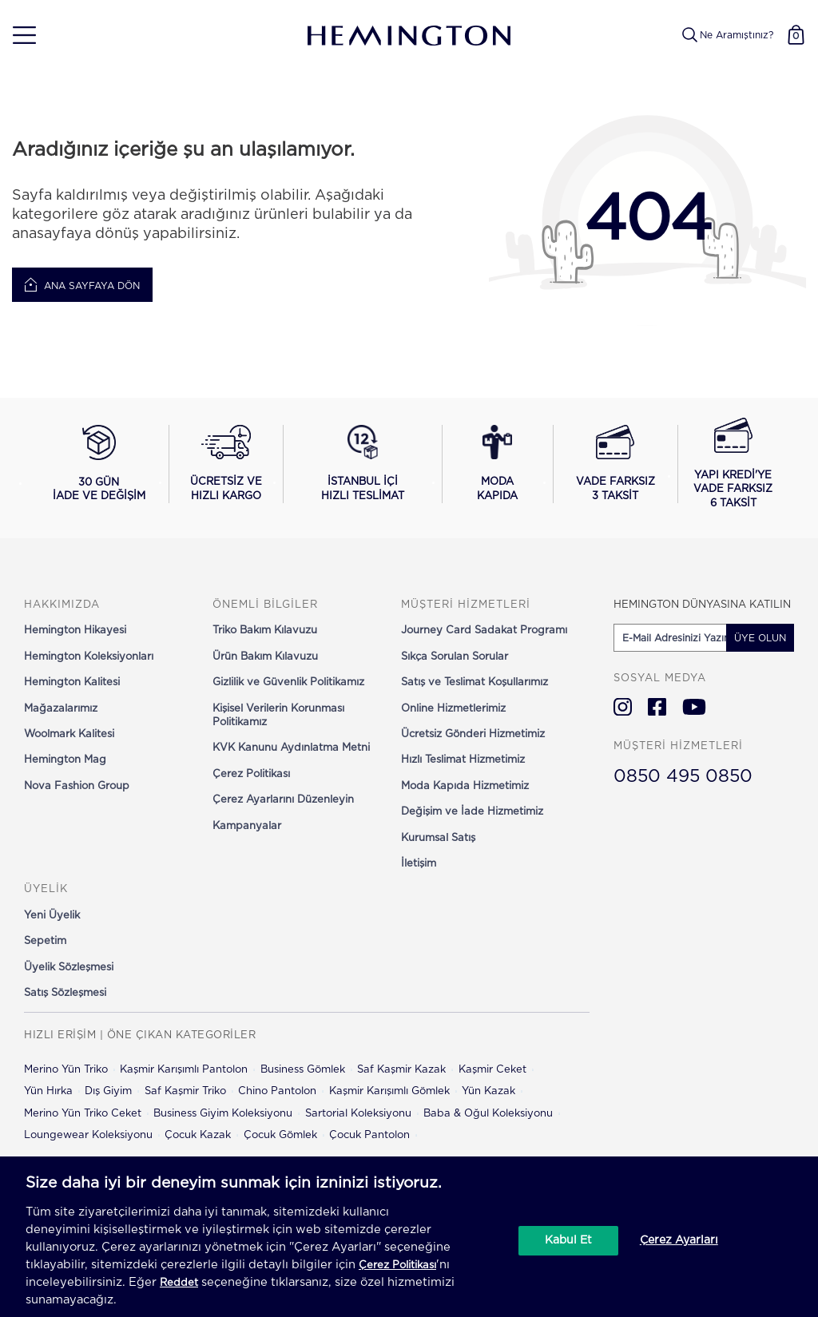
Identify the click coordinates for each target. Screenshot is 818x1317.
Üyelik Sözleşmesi (68, 967)
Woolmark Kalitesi (69, 734)
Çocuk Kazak (198, 1135)
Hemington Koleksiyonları (88, 657)
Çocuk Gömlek (280, 1135)
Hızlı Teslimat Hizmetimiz (463, 760)
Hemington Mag (65, 760)
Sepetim (45, 941)
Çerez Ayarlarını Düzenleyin (283, 800)
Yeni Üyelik (52, 915)
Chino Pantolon (277, 1091)
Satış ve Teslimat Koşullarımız (474, 682)
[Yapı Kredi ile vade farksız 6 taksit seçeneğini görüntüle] (732, 464)
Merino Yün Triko (66, 1070)
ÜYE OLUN (760, 638)
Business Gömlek (302, 1070)
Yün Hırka (48, 1091)
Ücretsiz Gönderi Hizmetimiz (473, 734)
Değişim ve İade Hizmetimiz (472, 812)
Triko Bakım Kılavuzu (264, 630)
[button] (19, 35)
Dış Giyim (108, 1091)
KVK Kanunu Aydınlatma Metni (291, 748)
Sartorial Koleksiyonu (358, 1114)
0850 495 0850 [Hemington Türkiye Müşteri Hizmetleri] (683, 776)
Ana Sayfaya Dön (82, 285)
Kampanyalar (246, 826)
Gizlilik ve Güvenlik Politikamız (288, 682)
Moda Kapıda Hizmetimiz (465, 786)
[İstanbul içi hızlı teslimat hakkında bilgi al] (363, 464)
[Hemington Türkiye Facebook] (657, 707)
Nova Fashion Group (76, 786)
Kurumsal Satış (438, 838)
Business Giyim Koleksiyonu (222, 1114)
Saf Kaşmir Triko (185, 1091)
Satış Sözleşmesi (65, 993)
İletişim (418, 864)
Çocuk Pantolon (369, 1135)
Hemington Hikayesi (75, 630)
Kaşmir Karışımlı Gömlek (389, 1091)
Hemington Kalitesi (72, 682)
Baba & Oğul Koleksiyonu (488, 1114)
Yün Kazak (488, 1091)
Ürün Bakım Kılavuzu (265, 657)
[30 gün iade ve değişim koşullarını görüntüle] (99, 464)
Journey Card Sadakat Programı (484, 630)
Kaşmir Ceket (492, 1070)
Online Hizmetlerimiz (453, 709)
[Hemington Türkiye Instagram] (623, 707)
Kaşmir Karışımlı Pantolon (184, 1070)
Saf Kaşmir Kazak (401, 1070)
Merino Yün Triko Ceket (82, 1114)
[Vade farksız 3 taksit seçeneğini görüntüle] (615, 464)
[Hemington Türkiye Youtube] (694, 707)
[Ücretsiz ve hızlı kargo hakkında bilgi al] (226, 464)
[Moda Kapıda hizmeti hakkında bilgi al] (498, 464)
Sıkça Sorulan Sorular (454, 657)
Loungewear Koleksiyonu (88, 1135)
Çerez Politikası (251, 774)
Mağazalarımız (60, 709)
